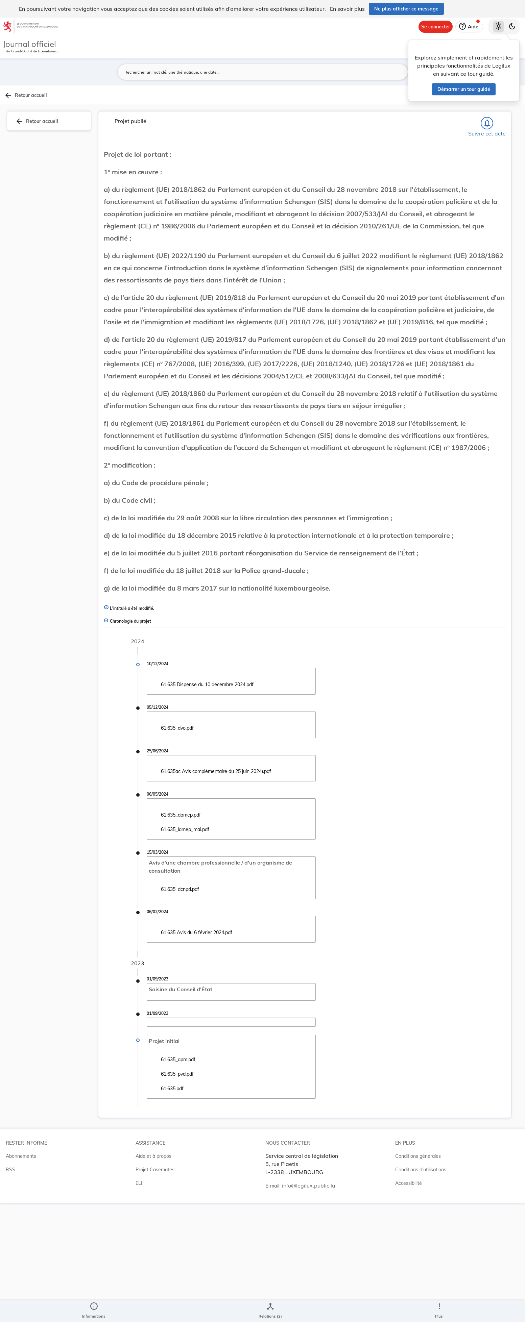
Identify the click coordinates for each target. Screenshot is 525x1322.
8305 (447, 325)
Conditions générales (418, 1275)
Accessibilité (408, 1302)
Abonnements (21, 1275)
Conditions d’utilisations (420, 1289)
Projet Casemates (155, 1289)
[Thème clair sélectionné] (498, 26)
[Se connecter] (436, 27)
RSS (10, 1289)
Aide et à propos (153, 1275)
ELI (139, 1302)
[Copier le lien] (439, 357)
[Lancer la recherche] (380, 72)
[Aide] (469, 26)
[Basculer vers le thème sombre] (512, 26)
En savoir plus (347, 8)
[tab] (503, 110)
